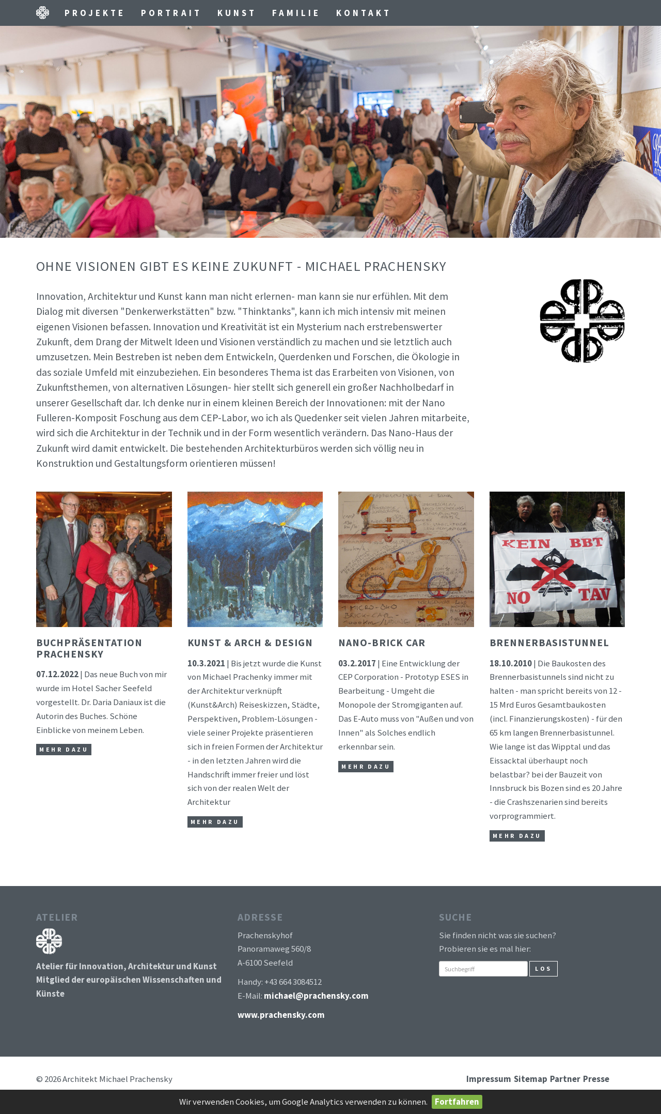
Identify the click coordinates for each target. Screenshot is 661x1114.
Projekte (95, 13)
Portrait (171, 13)
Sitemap (530, 1079)
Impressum (488, 1079)
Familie (296, 13)
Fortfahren (457, 1101)
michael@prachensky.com (316, 995)
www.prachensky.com (281, 1014)
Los (543, 968)
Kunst (237, 13)
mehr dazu (63, 749)
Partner (565, 1079)
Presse (596, 1079)
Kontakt (363, 13)
